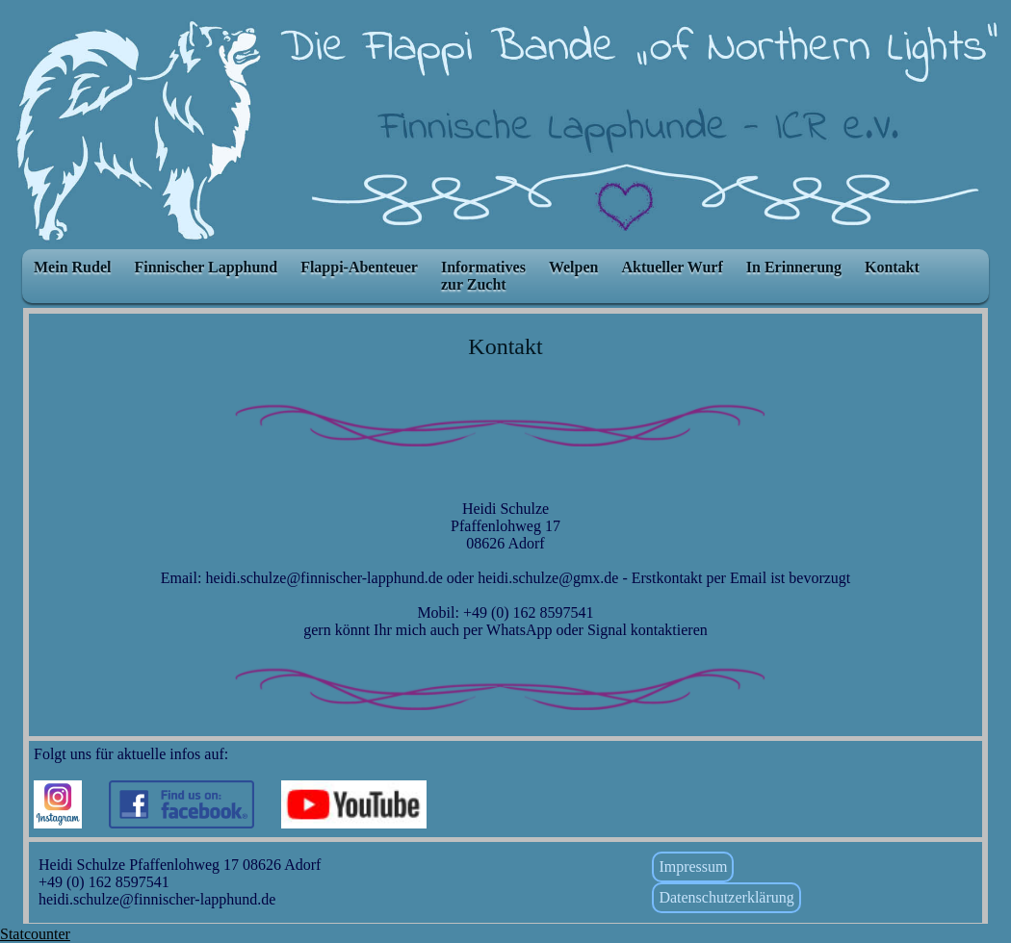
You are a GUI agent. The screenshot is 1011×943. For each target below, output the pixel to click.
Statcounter (35, 934)
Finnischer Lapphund (205, 267)
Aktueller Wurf (671, 267)
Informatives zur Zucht (483, 276)
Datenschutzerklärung (726, 897)
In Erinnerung (794, 267)
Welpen (574, 267)
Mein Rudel (72, 267)
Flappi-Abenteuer (359, 267)
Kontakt (892, 267)
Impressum (693, 866)
